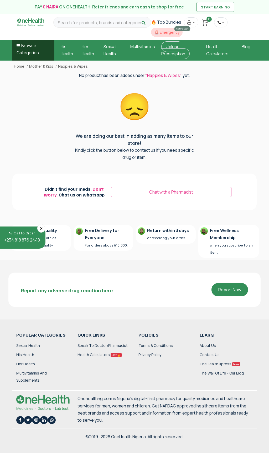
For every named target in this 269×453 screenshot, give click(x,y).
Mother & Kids (41, 66)
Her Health (25, 363)
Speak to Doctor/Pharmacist (102, 345)
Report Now (229, 290)
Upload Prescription (173, 50)
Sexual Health (28, 345)
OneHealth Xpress (220, 363)
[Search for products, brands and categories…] (102, 22)
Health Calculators (99, 354)
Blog (246, 47)
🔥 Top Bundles (166, 22)
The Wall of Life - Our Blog (222, 373)
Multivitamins (142, 47)
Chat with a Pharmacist (171, 192)
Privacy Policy (149, 354)
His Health (25, 354)
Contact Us (210, 354)
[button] (191, 22)
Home (19, 66)
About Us (208, 345)
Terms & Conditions (155, 345)
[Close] (41, 228)
